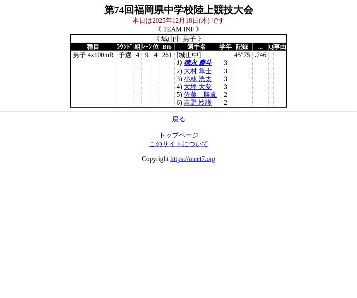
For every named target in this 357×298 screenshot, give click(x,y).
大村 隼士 (198, 70)
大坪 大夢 (198, 86)
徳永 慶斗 (198, 62)
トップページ (179, 135)
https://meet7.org (193, 158)
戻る (178, 119)
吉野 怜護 (198, 102)
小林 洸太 (198, 78)
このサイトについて (178, 143)
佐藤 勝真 (200, 94)
